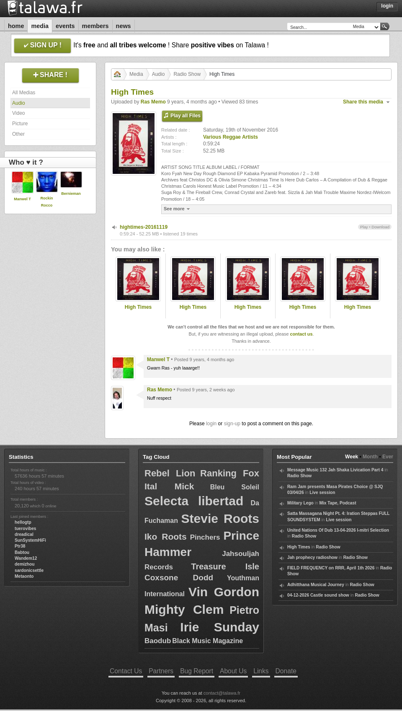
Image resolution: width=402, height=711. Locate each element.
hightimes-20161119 (144, 227)
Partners (161, 671)
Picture (20, 124)
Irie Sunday (219, 627)
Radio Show (187, 74)
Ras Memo (153, 102)
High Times (138, 307)
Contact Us (126, 671)
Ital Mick (169, 486)
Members (95, 26)
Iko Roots (165, 536)
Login (387, 6)
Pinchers (205, 537)
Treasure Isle (225, 566)
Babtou (22, 552)
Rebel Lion (169, 473)
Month (370, 457)
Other (18, 134)
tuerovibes (25, 528)
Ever (387, 457)
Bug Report (196, 671)
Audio (18, 103)
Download (380, 227)
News (123, 26)
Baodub (157, 641)
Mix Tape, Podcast (337, 503)
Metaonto (24, 576)
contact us (301, 333)
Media (40, 26)
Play (364, 227)
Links (260, 671)
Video (18, 113)
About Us (233, 671)
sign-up (232, 424)
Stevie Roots (220, 518)
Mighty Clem (184, 609)
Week (351, 457)
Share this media (363, 102)
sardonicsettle (29, 570)
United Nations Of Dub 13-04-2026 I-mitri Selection (338, 530)
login (211, 424)
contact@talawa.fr (222, 692)
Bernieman (71, 193)
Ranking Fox (229, 473)
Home (16, 26)
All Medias (23, 93)
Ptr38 (20, 546)
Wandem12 (26, 558)
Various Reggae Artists (230, 137)
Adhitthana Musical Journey (315, 584)
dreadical (24, 534)
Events (65, 26)
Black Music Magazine (207, 640)
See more (178, 209)
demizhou (25, 564)
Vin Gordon (223, 592)
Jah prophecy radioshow (312, 557)
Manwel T (22, 199)
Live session (322, 492)
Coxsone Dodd (178, 577)
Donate (286, 671)
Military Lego (300, 503)
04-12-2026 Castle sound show (318, 595)
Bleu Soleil (234, 487)
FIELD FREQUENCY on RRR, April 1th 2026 (330, 568)
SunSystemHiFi (30, 540)
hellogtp (23, 522)
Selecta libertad (193, 501)
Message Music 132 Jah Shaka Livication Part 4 (335, 470)
